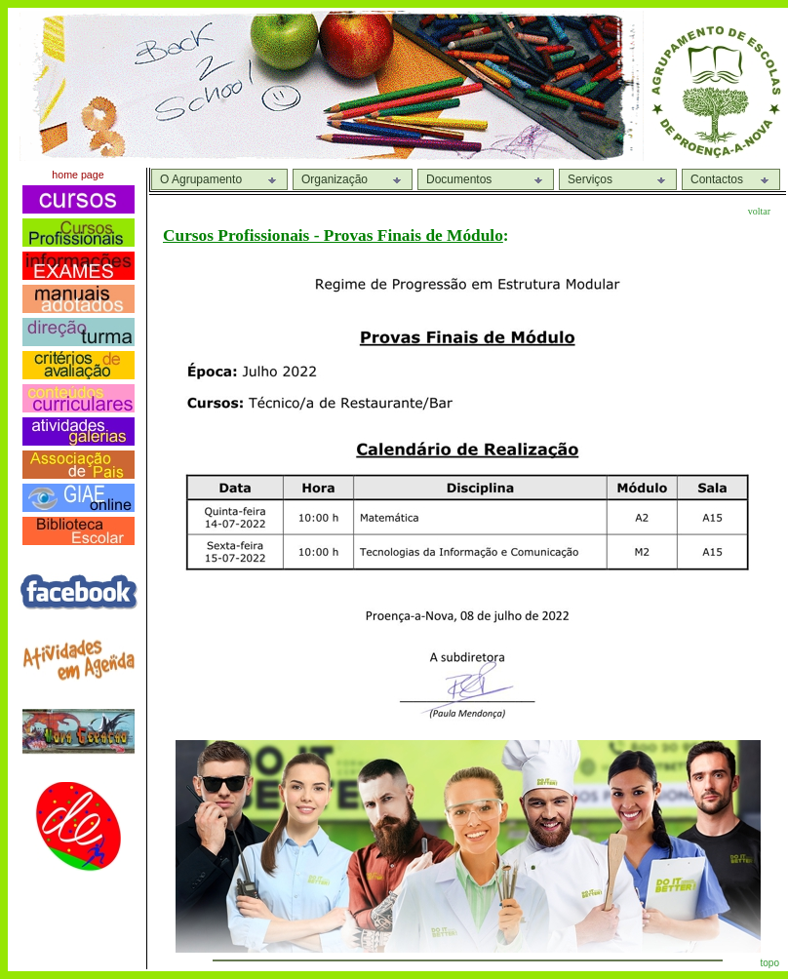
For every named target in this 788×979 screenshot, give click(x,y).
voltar (759, 211)
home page (77, 174)
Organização (334, 179)
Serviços (590, 179)
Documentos (459, 179)
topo (770, 963)
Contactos (716, 179)
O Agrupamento (201, 179)
